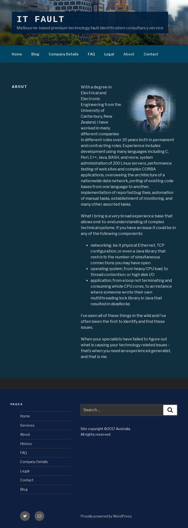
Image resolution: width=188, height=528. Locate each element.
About (128, 54)
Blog (35, 54)
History (26, 444)
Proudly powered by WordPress (106, 516)
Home (17, 54)
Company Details (64, 54)
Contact (151, 54)
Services (27, 425)
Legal (109, 54)
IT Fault (41, 20)
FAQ (91, 54)
